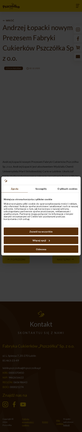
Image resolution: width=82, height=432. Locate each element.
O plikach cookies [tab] (67, 188)
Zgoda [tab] (14, 188)
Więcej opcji (41, 240)
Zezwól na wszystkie (41, 231)
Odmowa (41, 249)
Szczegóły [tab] (41, 188)
